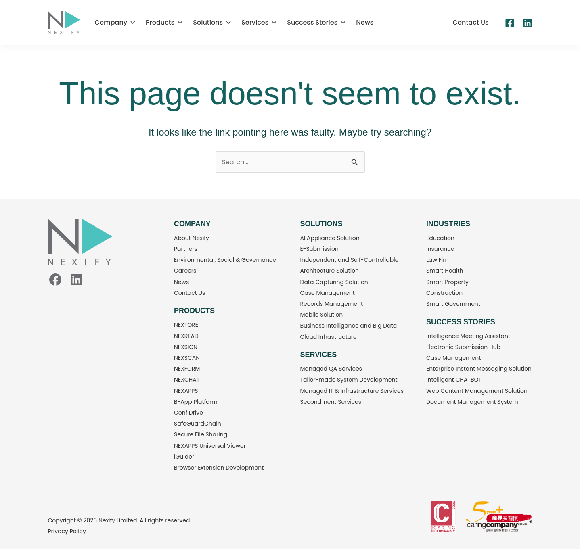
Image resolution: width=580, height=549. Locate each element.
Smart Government (453, 304)
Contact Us (189, 293)
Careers (185, 271)
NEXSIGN (185, 347)
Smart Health (444, 271)
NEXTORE (186, 325)
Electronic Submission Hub (463, 347)
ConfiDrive (188, 413)
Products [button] (164, 22)
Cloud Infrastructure (328, 337)
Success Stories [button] (316, 22)
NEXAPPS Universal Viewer (210, 446)
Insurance (440, 249)
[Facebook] (510, 23)
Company (115, 22)
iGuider (184, 457)
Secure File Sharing (200, 434)
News (364, 22)
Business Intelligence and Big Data (348, 325)
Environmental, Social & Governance (225, 260)
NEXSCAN (187, 358)
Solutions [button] (212, 22)
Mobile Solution (321, 315)
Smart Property (447, 282)
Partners (185, 249)
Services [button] (259, 22)
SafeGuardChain (197, 424)
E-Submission (319, 249)
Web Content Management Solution (477, 391)
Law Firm (438, 260)
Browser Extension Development (219, 467)
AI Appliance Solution (330, 238)
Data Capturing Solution (334, 282)
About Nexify (191, 238)
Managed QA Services (331, 369)
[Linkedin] (527, 23)
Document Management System (472, 402)
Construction (444, 293)
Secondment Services (331, 402)
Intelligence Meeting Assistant (468, 336)
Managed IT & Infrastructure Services (352, 391)
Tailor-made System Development (349, 380)
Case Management (327, 293)
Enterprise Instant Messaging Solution (479, 369)
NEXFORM (187, 369)
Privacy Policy (67, 531)
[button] (470, 23)
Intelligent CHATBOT (454, 380)
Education (440, 238)
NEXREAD (186, 336)
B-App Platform (196, 402)
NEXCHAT (186, 380)
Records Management (331, 304)
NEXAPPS (186, 391)
